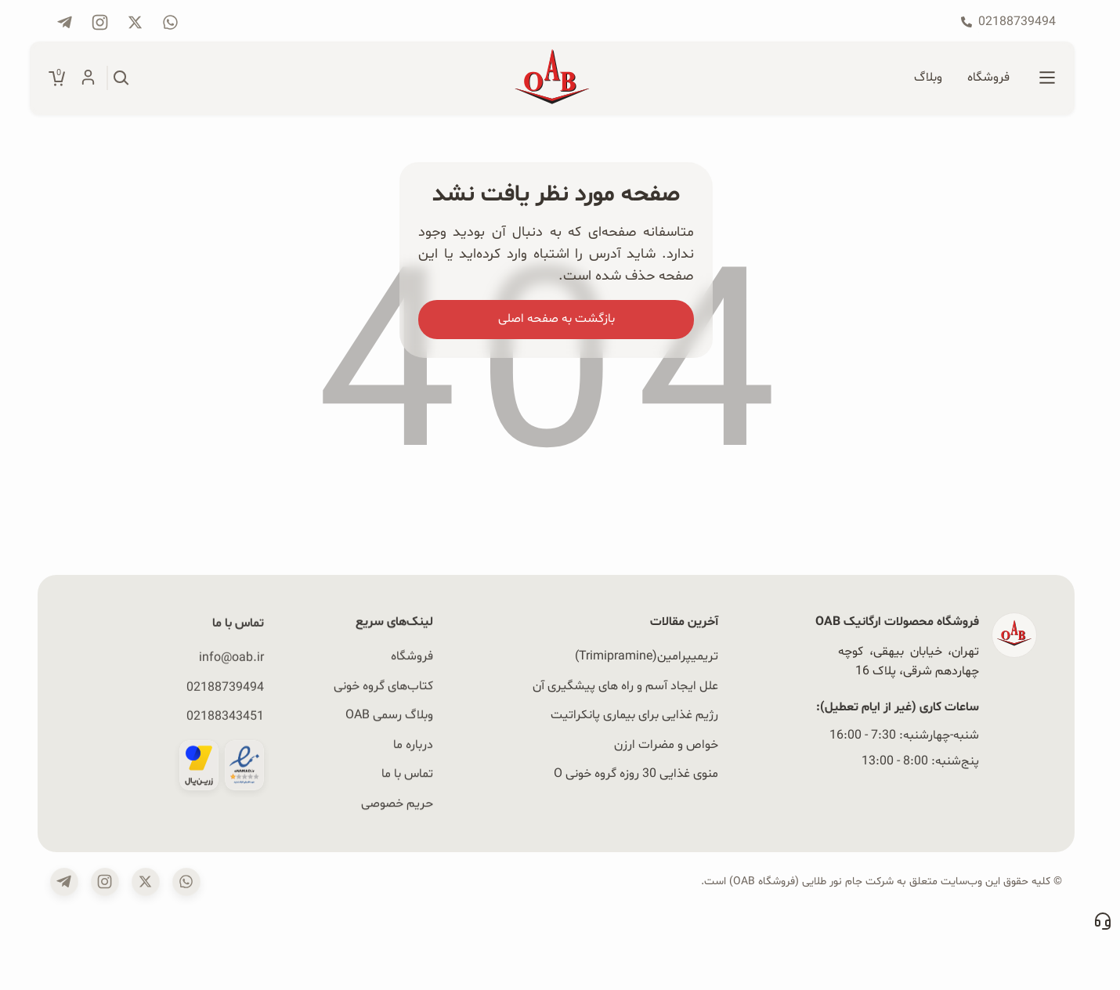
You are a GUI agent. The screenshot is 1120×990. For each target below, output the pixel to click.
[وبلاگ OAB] (928, 78)
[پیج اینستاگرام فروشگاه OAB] (100, 22)
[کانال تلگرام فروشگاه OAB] (64, 22)
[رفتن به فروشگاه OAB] (988, 78)
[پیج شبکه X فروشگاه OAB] (135, 22)
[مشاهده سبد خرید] (57, 78)
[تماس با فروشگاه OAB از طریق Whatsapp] (170, 22)
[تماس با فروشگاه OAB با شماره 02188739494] (1008, 22)
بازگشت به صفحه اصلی (556, 318)
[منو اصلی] (1047, 78)
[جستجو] (121, 78)
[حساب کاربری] (88, 78)
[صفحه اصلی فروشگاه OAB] (552, 78)
